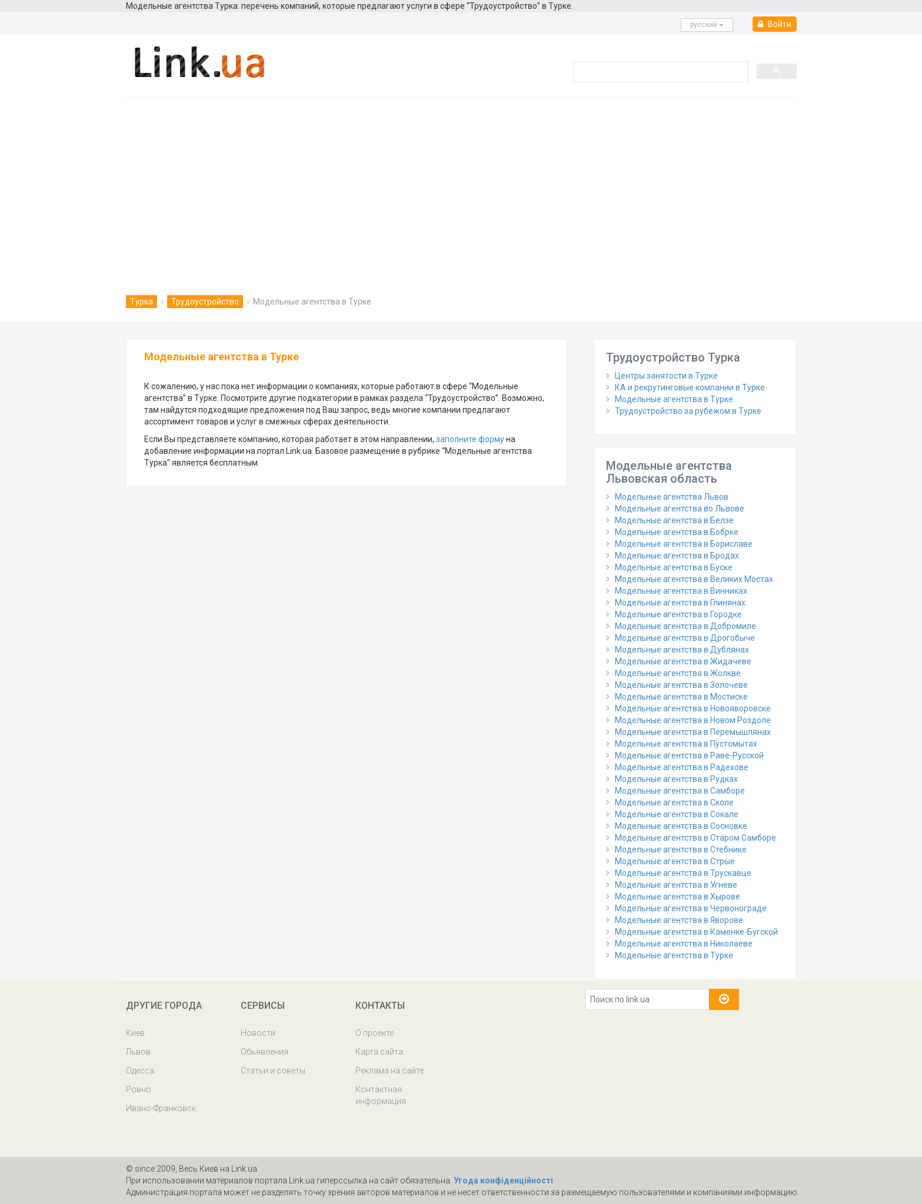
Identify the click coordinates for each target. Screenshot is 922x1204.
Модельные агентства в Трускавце (683, 873)
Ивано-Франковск (161, 1108)
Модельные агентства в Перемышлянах (693, 732)
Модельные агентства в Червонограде (691, 908)
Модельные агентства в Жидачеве (683, 661)
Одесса (140, 1070)
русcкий (707, 25)
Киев (135, 1033)
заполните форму (470, 439)
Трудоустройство (205, 301)
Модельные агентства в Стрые (675, 861)
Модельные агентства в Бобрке (676, 532)
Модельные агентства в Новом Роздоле (693, 720)
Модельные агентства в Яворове (679, 920)
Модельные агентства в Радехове (681, 767)
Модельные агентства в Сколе (674, 802)
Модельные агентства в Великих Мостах (694, 579)
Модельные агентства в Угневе (676, 884)
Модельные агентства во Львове (679, 508)
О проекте (374, 1033)
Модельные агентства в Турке (674, 399)
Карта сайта (379, 1051)
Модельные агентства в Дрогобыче (685, 638)
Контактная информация (380, 1095)
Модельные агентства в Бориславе (684, 544)
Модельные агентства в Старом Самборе (695, 837)
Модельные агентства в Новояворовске (693, 708)
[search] (659, 71)
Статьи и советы (273, 1070)
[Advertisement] (461, 185)
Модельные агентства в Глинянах (680, 602)
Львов (138, 1051)
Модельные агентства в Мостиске (681, 696)
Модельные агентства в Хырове (677, 896)
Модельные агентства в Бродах (677, 555)
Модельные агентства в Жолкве (678, 673)
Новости (258, 1033)
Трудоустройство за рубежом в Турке (688, 411)
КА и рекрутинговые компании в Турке (690, 387)
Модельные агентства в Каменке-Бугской (696, 932)
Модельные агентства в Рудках (676, 779)
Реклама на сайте (389, 1070)
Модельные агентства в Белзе (674, 520)
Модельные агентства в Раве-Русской (689, 755)
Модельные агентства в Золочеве (681, 685)
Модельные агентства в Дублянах (682, 649)
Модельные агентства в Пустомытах (686, 743)
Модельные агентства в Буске (674, 567)
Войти (774, 24)
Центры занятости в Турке (666, 375)
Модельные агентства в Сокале (676, 814)
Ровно (138, 1089)
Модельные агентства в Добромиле (685, 626)
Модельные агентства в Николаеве (684, 943)
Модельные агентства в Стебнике (681, 849)
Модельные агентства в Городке (678, 614)
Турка (141, 301)
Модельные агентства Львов (671, 496)
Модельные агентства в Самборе (680, 790)
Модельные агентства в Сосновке (681, 826)
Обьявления (264, 1051)
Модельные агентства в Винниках (681, 591)
